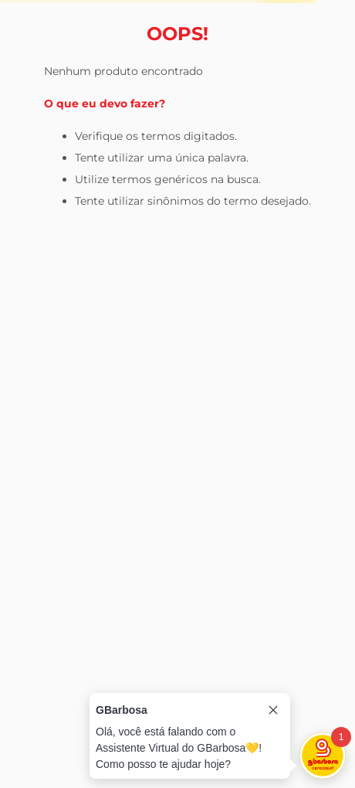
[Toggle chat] (322, 755)
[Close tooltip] (273, 710)
